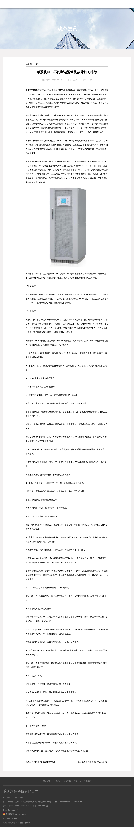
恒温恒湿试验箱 (9, 821)
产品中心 (77, 780)
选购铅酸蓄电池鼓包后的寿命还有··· (93, 761)
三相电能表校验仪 (23, 821)
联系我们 (87, 780)
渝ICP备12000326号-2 (11, 809)
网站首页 (46, 780)
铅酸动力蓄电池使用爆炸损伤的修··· (41, 761)
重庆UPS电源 (31, 89)
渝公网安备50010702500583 (16, 813)
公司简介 (57, 780)
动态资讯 (67, 780)
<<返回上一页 (32, 64)
